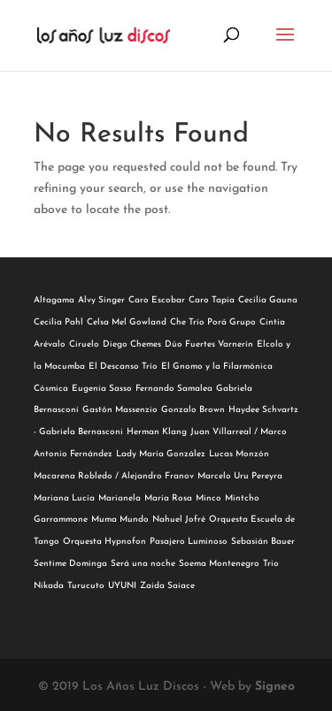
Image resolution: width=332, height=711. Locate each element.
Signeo (275, 686)
